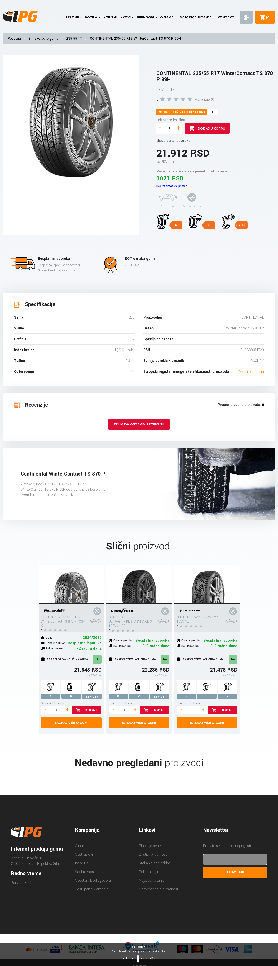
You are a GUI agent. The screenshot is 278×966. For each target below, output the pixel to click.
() (267, 17)
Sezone (72, 17)
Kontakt (226, 17)
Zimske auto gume (43, 38)
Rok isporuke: (55, 648)
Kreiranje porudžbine (155, 863)
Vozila (91, 17)
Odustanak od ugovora (93, 880)
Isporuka (82, 863)
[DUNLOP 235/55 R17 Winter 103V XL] (207, 584)
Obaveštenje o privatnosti (159, 889)
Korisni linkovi (117, 17)
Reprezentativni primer (171, 186)
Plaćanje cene (150, 845)
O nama (167, 17)
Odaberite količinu (170, 120)
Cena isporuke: (56, 643)
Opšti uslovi (84, 854)
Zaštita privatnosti (153, 854)
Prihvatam (129, 959)
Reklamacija (148, 871)
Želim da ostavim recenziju (139, 424)
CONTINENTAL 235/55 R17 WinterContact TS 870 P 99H (135, 38)
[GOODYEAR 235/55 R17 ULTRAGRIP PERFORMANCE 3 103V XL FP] (139, 584)
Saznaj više (148, 959)
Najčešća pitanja (196, 17)
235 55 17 (74, 38)
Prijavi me (235, 872)
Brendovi (145, 17)
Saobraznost (85, 871)
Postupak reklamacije (92, 889)
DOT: (49, 638)
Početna (14, 38)
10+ (165, 659)
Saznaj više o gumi (71, 723)
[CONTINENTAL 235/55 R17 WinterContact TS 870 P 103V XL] (71, 584)
